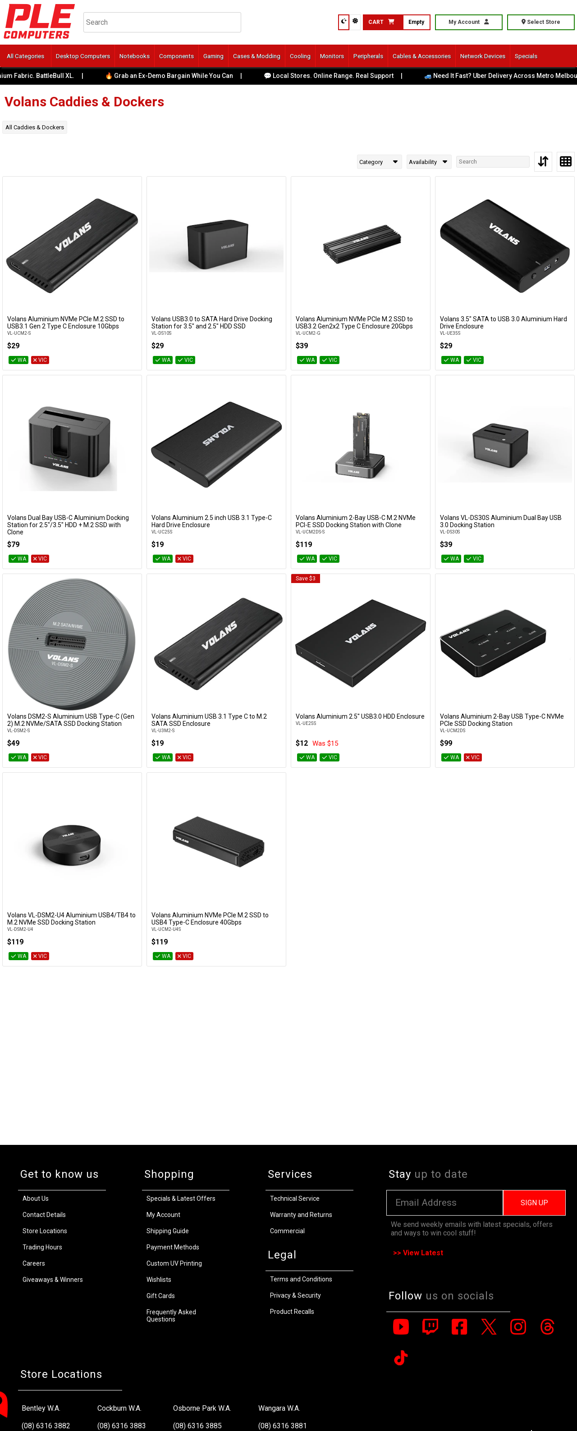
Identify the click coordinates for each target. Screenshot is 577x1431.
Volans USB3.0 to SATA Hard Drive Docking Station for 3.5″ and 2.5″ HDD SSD (211, 322)
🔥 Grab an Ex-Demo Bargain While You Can (176, 75)
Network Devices (482, 55)
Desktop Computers (83, 55)
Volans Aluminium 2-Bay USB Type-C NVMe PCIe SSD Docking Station (502, 720)
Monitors (332, 55)
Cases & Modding (256, 55)
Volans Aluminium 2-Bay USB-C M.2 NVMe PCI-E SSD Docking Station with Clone (356, 521)
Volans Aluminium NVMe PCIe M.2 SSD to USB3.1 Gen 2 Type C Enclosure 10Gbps (65, 322)
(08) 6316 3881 (282, 1426)
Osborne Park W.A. (202, 1408)
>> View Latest (418, 1253)
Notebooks (134, 55)
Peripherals (368, 55)
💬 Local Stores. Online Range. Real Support (336, 75)
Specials (526, 55)
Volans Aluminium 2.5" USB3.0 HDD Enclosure (360, 716)
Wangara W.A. (279, 1408)
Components (176, 55)
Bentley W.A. (41, 1408)
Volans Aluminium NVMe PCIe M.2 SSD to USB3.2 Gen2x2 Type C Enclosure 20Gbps (354, 322)
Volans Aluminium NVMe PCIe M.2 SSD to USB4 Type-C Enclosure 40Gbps (210, 918)
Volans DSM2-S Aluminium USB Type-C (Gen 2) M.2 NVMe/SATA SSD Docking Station (70, 720)
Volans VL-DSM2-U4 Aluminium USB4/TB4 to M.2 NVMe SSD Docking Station (71, 918)
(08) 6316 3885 (197, 1426)
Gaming (213, 55)
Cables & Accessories (422, 55)
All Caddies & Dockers (34, 127)
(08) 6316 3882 (46, 1426)
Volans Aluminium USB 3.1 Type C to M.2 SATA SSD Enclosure (209, 720)
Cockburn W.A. (119, 1408)
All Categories (25, 55)
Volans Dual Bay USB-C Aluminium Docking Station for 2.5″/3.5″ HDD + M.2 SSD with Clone (68, 525)
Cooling (300, 55)
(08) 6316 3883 (121, 1426)
